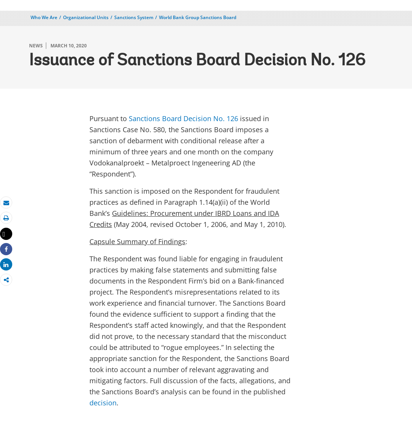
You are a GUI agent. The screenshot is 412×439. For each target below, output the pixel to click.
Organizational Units (86, 17)
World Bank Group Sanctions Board (197, 17)
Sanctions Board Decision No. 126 (183, 118)
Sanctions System (133, 17)
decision (103, 402)
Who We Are (44, 17)
